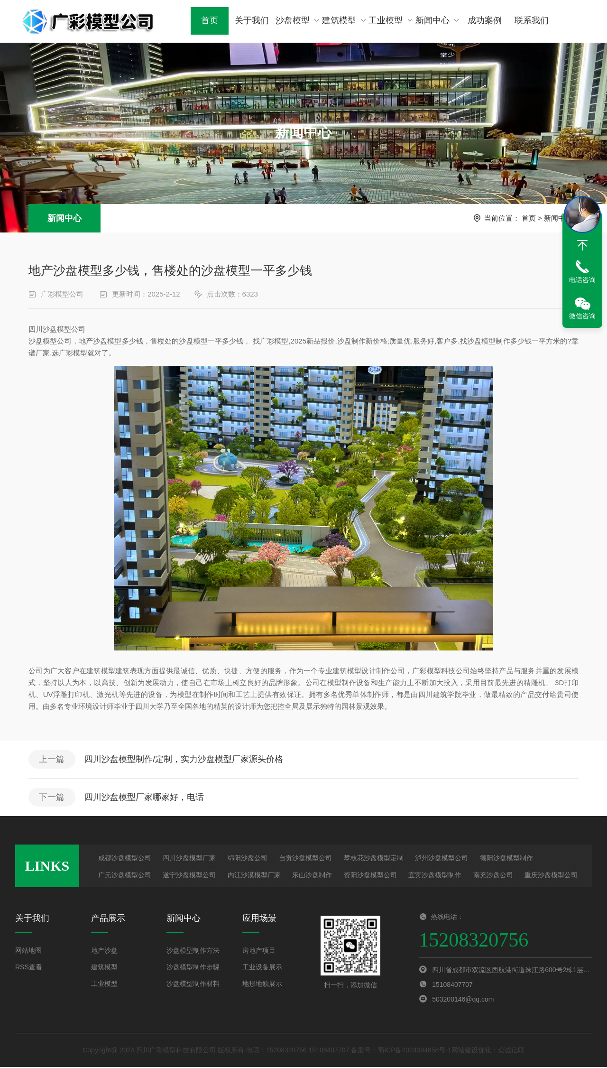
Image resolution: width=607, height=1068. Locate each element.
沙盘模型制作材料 (193, 984)
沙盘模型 (298, 21)
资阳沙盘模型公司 (370, 876)
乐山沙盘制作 (312, 876)
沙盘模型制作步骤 (193, 968)
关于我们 (251, 21)
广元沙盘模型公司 (124, 876)
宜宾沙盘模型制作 (434, 876)
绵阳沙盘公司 (247, 859)
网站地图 (28, 951)
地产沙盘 (104, 951)
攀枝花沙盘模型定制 (374, 859)
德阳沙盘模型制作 (506, 859)
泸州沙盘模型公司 (441, 859)
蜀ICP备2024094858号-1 (414, 1051)
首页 (209, 21)
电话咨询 (582, 280)
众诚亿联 (511, 1051)
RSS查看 (28, 968)
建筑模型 (345, 21)
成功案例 (483, 21)
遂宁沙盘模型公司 (189, 876)
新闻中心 (437, 21)
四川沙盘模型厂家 (189, 859)
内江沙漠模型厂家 (254, 876)
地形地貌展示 (262, 984)
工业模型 (391, 21)
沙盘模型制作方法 (193, 951)
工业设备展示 (262, 968)
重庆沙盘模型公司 (551, 876)
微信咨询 (582, 316)
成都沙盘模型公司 (124, 859)
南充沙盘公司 (493, 876)
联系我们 (530, 21)
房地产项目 (259, 951)
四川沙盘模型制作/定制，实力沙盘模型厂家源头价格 (184, 759)
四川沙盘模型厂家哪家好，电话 (145, 798)
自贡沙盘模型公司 (305, 859)
